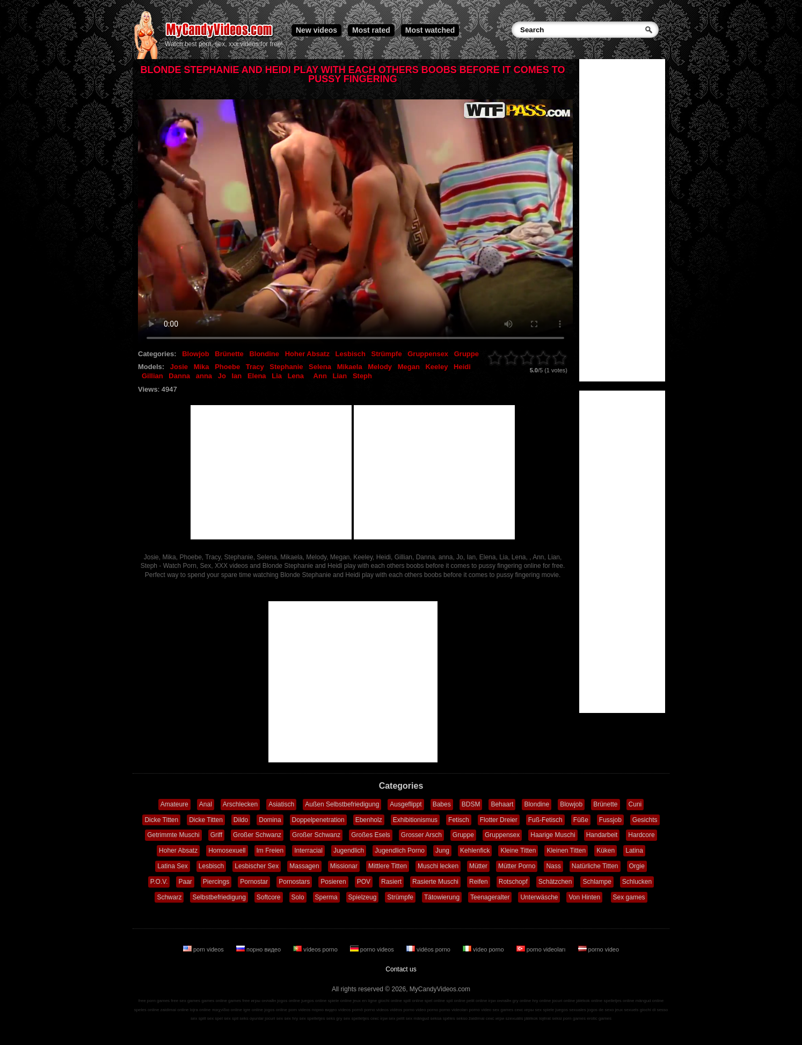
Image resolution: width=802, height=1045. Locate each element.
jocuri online (563, 1000)
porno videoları (541, 949)
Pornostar (254, 881)
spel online (435, 1000)
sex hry (291, 1018)
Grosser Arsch (421, 835)
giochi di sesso (654, 1009)
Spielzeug (362, 897)
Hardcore (641, 835)
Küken (605, 850)
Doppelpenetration (318, 820)
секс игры (524, 1009)
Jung (442, 850)
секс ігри (379, 1018)
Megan (409, 367)
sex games (503, 1009)
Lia (277, 376)
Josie (179, 367)
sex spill (198, 1018)
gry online (522, 1000)
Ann (320, 376)
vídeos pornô (350, 1009)
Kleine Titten (518, 850)
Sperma (326, 897)
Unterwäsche (539, 897)
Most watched (430, 30)
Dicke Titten (161, 820)
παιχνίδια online (227, 1009)
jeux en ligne (365, 1000)
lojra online (200, 1009)
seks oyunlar (251, 1018)
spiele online (340, 1000)
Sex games (629, 897)
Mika (201, 367)
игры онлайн (263, 1000)
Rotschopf (513, 881)
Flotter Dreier (498, 820)
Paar (185, 881)
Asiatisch (281, 804)
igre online (253, 1009)
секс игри (495, 1018)
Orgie (637, 866)
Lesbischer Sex (257, 866)
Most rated (371, 30)
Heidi (462, 367)
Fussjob (610, 820)
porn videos (204, 949)
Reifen (478, 881)
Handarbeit (602, 835)
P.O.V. (159, 881)
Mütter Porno (516, 866)
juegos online (313, 1000)
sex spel (215, 1018)
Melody (380, 367)
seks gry (334, 1018)
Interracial (308, 850)
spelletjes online (618, 1000)
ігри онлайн (500, 1000)
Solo (297, 897)
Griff (216, 835)
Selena (320, 367)
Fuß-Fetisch (545, 820)
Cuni (635, 804)
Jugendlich (348, 850)
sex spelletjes (312, 1018)
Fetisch (458, 820)
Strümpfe (386, 354)
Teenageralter (489, 897)
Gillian (152, 376)
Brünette (229, 354)
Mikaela (349, 367)
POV (363, 881)
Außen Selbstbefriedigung (342, 804)
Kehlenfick (475, 850)
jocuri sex (274, 1018)
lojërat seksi (550, 1018)
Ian (236, 376)
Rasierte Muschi (435, 881)
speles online (146, 1009)
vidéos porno (429, 949)
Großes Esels (370, 835)
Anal (205, 804)
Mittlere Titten (387, 866)
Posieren (333, 881)
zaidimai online (175, 1009)
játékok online (589, 1000)
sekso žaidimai (470, 1018)
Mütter (478, 866)
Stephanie (286, 367)
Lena (296, 376)
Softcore (269, 897)
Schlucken (637, 881)
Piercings (216, 881)
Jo (222, 376)
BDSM (471, 804)
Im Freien (270, 850)
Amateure (174, 804)
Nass (553, 866)
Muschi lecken (438, 866)
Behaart (502, 804)
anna (204, 376)
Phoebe (227, 367)
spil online (455, 1000)
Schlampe (596, 881)
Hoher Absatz (307, 354)
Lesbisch (351, 354)
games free (239, 1000)
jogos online (288, 1000)
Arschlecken (240, 804)
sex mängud (417, 1018)
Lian (340, 376)
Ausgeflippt (405, 804)
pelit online (476, 1000)
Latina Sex (172, 866)
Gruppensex (427, 354)
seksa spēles (443, 1018)
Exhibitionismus (415, 820)
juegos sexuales (570, 1009)
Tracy (255, 367)
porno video (598, 949)
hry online (541, 1000)
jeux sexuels (627, 1009)
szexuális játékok (522, 1018)
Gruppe (466, 354)
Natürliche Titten (595, 866)
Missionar (344, 866)
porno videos (373, 949)
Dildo (241, 820)
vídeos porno (316, 949)
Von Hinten (584, 897)
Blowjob (195, 354)
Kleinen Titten (566, 850)
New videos (316, 30)
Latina (634, 850)
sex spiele (545, 1009)
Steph (362, 376)
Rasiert (391, 881)
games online (214, 1000)
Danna (179, 376)
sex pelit (396, 1018)
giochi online (390, 1000)
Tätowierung (442, 897)
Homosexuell (226, 850)
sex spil (231, 1018)
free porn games (154, 1000)
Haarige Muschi (552, 835)
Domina (270, 820)
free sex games (185, 1000)
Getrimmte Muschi (173, 835)
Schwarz (169, 897)
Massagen (304, 866)
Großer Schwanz (257, 835)
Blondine (264, 354)
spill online (413, 1000)
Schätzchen (555, 881)
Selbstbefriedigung (218, 897)
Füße (580, 820)
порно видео (259, 949)
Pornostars (294, 881)
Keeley (436, 367)
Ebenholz (368, 820)
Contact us (400, 969)
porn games (574, 1018)
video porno (484, 949)
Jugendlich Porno (400, 850)
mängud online (650, 1000)
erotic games (599, 1018)
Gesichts (645, 820)
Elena (256, 376)
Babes (442, 804)
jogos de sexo (600, 1009)
